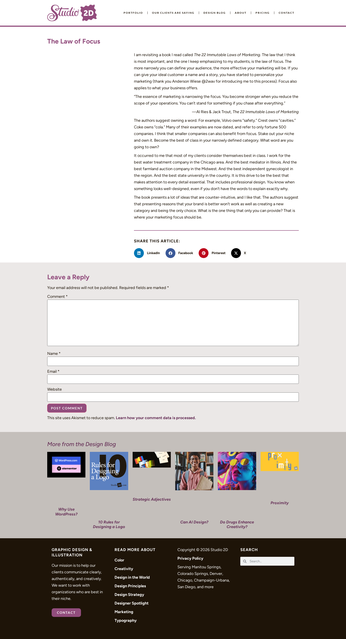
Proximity (280, 502)
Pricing (263, 12)
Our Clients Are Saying (173, 12)
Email (53, 371)
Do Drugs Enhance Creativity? (237, 524)
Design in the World (132, 577)
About (240, 12)
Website (54, 389)
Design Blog (214, 12)
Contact (286, 12)
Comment (57, 297)
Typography (126, 620)
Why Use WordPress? (66, 512)
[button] (148, 253)
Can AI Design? (194, 522)
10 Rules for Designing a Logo (109, 524)
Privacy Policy (190, 558)
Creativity (124, 568)
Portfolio (133, 12)
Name (54, 354)
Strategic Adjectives (152, 499)
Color (119, 560)
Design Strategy (129, 594)
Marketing (124, 611)
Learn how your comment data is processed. (156, 417)
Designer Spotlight (132, 603)
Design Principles (130, 586)
